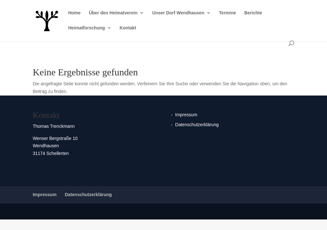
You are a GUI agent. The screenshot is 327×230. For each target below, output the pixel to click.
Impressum (186, 114)
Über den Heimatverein (113, 13)
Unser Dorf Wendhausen (178, 13)
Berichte (253, 13)
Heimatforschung (86, 28)
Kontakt (127, 28)
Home (74, 13)
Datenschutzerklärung (197, 124)
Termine (227, 13)
